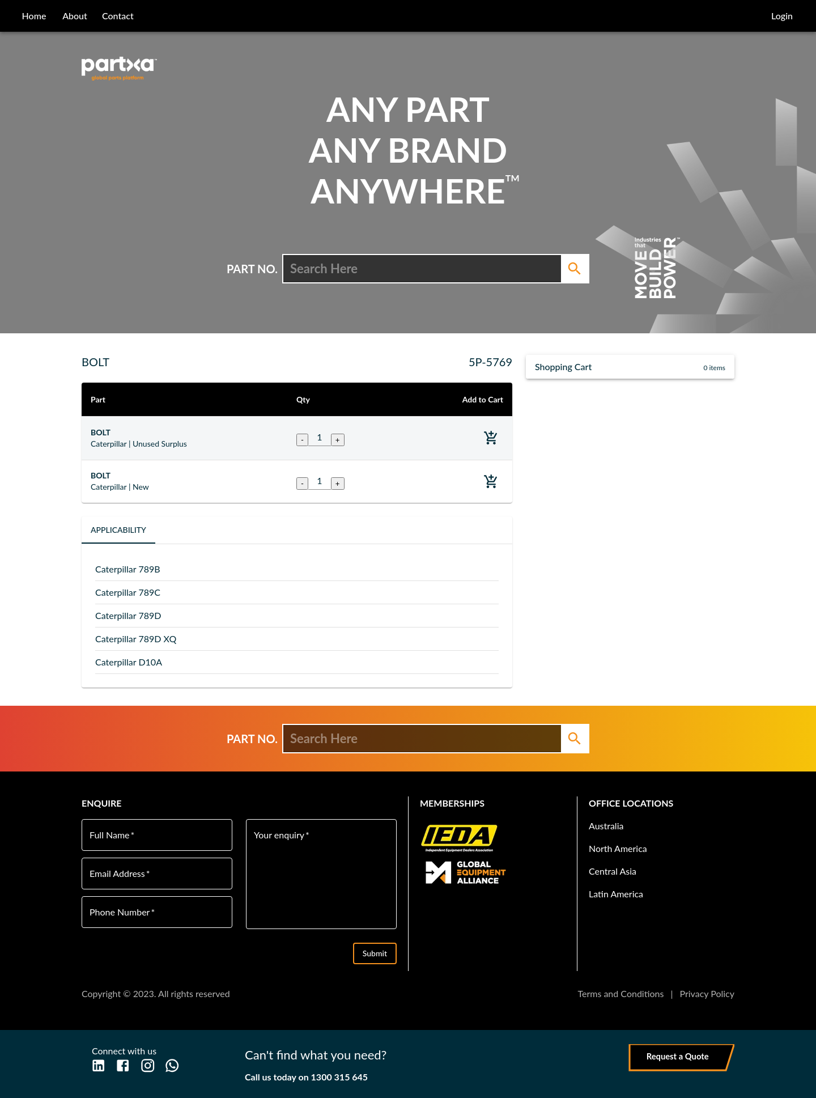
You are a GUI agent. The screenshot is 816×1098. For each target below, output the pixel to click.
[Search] (574, 268)
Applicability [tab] (118, 530)
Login (782, 15)
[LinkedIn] (98, 1065)
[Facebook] (122, 1065)
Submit (375, 954)
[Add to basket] (491, 438)
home (34, 15)
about (74, 15)
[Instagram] (147, 1065)
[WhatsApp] (172, 1065)
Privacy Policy (706, 993)
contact (118, 15)
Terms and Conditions (620, 993)
